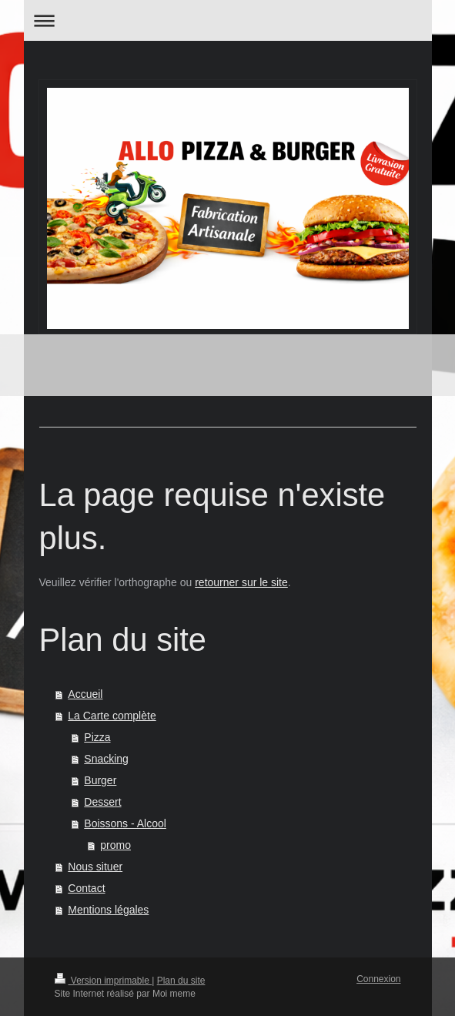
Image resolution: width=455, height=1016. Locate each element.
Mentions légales (108, 910)
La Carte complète (112, 715)
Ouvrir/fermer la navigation (228, 20)
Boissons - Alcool (125, 823)
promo (115, 845)
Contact (86, 888)
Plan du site (181, 980)
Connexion (378, 979)
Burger (100, 780)
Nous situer (95, 866)
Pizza (97, 737)
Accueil (85, 694)
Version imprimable (103, 980)
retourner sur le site (241, 582)
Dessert (102, 802)
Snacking (106, 759)
